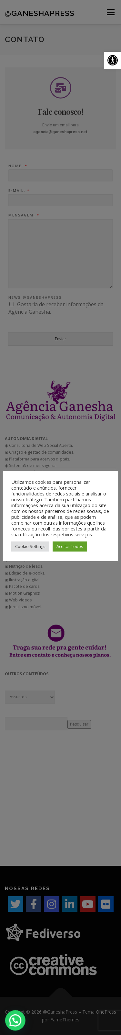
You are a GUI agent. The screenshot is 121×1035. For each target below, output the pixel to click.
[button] (112, 60)
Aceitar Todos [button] (69, 546)
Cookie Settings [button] (30, 546)
